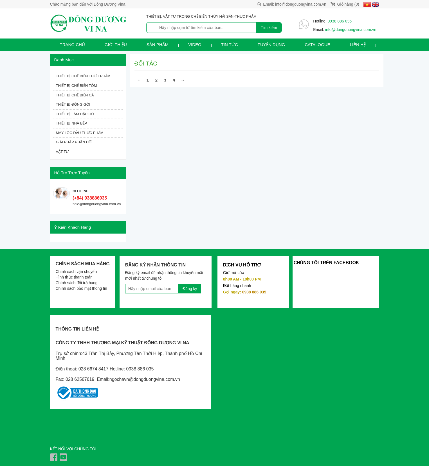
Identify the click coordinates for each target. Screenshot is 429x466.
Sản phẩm (158, 44)
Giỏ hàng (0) (345, 4)
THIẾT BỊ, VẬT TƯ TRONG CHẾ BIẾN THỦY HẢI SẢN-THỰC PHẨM (201, 16)
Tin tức (229, 44)
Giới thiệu (116, 44)
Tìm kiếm (269, 27)
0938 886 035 (340, 21)
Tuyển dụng (271, 44)
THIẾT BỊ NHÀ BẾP (71, 123)
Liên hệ (357, 44)
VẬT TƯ (62, 152)
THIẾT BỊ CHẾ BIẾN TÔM (76, 85)
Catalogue (317, 44)
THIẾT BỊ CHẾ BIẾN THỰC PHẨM (83, 76)
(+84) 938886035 (90, 198)
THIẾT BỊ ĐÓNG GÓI (73, 104)
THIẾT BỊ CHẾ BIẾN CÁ (75, 95)
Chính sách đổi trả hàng (77, 282)
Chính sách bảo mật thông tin (81, 288)
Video (194, 44)
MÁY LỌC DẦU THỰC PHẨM (80, 133)
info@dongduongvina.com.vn (300, 4)
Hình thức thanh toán (74, 277)
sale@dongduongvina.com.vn (97, 204)
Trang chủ (72, 44)
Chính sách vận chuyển (76, 271)
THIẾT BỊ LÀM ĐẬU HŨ (75, 114)
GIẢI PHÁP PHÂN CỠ (74, 142)
